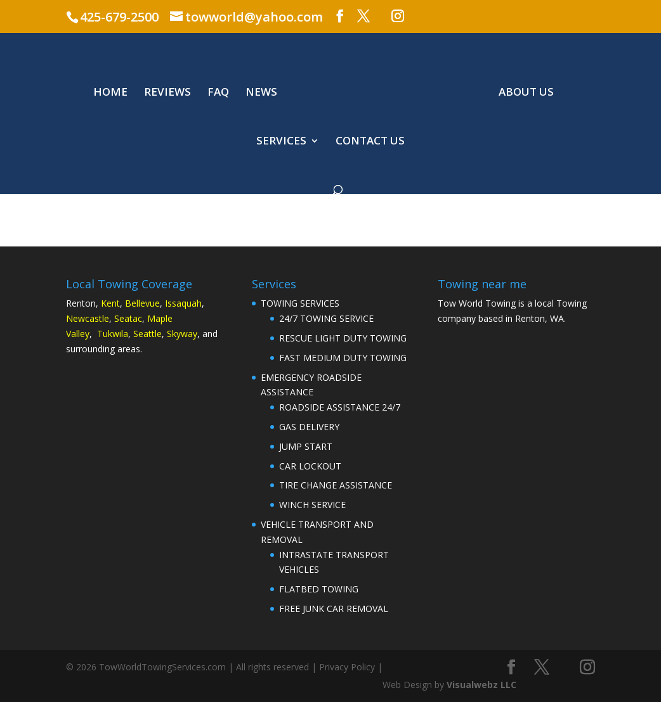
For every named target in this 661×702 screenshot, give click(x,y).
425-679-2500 (119, 16)
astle (99, 318)
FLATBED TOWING (318, 589)
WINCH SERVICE (312, 505)
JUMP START (305, 446)
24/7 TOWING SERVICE (326, 318)
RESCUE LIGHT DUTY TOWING (343, 338)
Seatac (128, 318)
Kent (110, 303)
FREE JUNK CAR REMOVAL (333, 609)
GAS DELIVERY (309, 427)
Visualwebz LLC (481, 685)
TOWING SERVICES (300, 303)
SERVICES (281, 142)
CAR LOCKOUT (310, 466)
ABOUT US (526, 93)
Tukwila (112, 334)
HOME (110, 93)
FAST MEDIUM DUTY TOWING (343, 358)
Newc (77, 318)
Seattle (147, 334)
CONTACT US (370, 142)
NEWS (261, 93)
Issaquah (183, 303)
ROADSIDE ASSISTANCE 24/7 (339, 407)
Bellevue (142, 303)
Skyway (182, 334)
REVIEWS (167, 93)
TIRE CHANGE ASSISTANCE (335, 485)
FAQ (218, 93)
